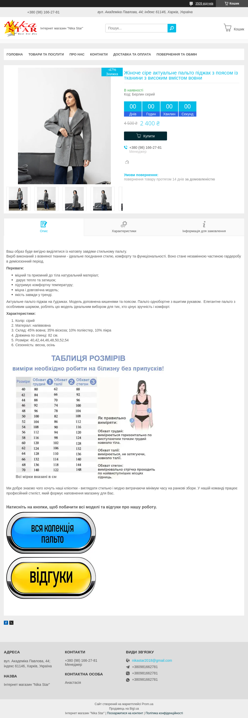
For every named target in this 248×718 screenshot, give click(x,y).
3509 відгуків (204, 3)
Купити (149, 136)
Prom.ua (147, 704)
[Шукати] (172, 28)
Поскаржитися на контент (125, 713)
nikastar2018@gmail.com (152, 660)
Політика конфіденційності (164, 713)
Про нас (76, 54)
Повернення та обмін (177, 54)
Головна (15, 54)
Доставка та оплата (132, 54)
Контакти (99, 54)
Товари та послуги (46, 54)
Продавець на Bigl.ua (124, 708)
